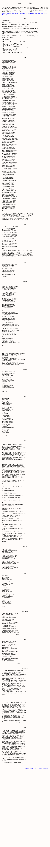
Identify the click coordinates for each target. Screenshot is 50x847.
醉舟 (5, 13)
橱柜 (42, 13)
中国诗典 (36, 844)
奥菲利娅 (14, 13)
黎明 (3, 13)
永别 (7, 14)
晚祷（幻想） (38, 13)
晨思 (33, 13)
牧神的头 (21, 13)
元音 (8, 13)
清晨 (4, 14)
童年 (26, 13)
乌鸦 (24, 13)
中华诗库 (31, 844)
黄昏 (10, 13)
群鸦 (17, 13)
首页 (47, 844)
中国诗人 (40, 844)
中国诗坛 (44, 844)
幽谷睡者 (30, 13)
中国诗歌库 (26, 844)
